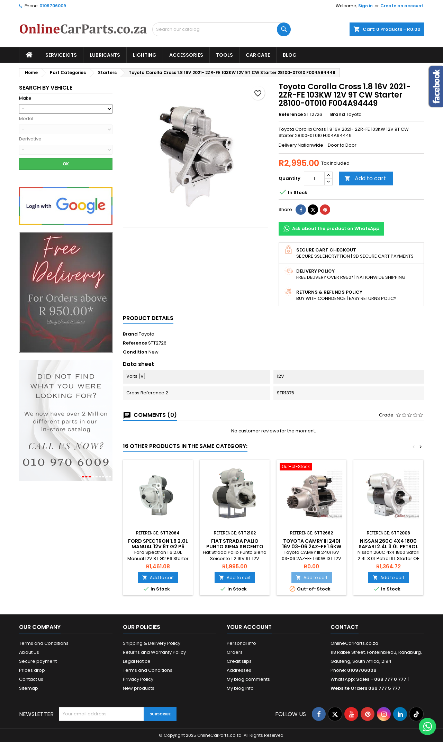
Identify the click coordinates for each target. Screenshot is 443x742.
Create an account (401, 6)
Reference (291, 114)
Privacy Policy (138, 679)
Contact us (31, 679)
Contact (345, 627)
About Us (29, 652)
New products (138, 688)
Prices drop (32, 670)
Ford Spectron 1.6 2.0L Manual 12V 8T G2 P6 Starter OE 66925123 (158, 547)
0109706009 (52, 6)
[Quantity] (314, 178)
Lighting (144, 55)
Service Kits (61, 55)
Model (26, 119)
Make (25, 98)
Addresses (239, 670)
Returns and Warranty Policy (154, 652)
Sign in (365, 6)
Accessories (186, 55)
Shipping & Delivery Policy (151, 643)
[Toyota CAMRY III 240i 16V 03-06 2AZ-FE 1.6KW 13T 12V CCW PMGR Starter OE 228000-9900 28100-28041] (311, 467)
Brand (337, 114)
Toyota (146, 334)
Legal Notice (137, 661)
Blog (290, 55)
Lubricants (105, 55)
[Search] (221, 29)
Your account (249, 627)
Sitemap (28, 688)
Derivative (30, 139)
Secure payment (38, 661)
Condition (135, 352)
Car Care (258, 55)
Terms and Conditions (44, 643)
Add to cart (365, 178)
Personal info (241, 643)
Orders (235, 652)
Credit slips (239, 661)
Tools (224, 55)
